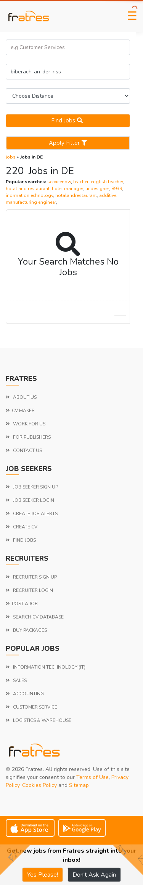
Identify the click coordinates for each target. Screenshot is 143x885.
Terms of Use (92, 777)
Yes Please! (42, 875)
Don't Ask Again (94, 875)
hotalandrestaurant (76, 195)
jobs (11, 157)
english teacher (107, 182)
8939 (116, 189)
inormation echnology (29, 195)
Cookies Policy (39, 785)
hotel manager (67, 189)
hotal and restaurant (28, 189)
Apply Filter (68, 143)
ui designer (97, 189)
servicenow (59, 182)
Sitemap (79, 785)
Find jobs (68, 120)
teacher (80, 182)
